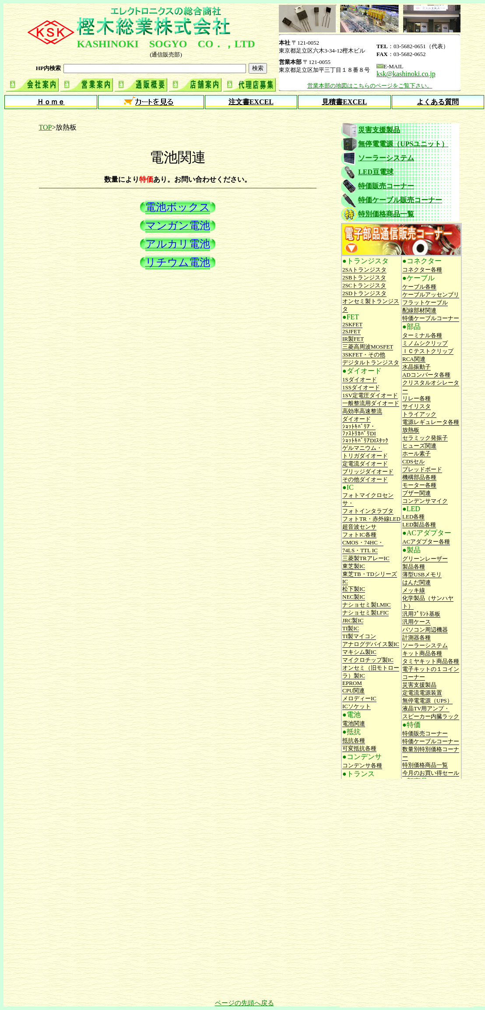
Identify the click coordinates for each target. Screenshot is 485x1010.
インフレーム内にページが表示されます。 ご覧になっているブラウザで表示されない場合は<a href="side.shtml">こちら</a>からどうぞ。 (405, 450)
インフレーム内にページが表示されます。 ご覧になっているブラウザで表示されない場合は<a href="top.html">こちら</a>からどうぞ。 (244, 80)
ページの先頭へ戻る (244, 1002)
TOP (45, 127)
